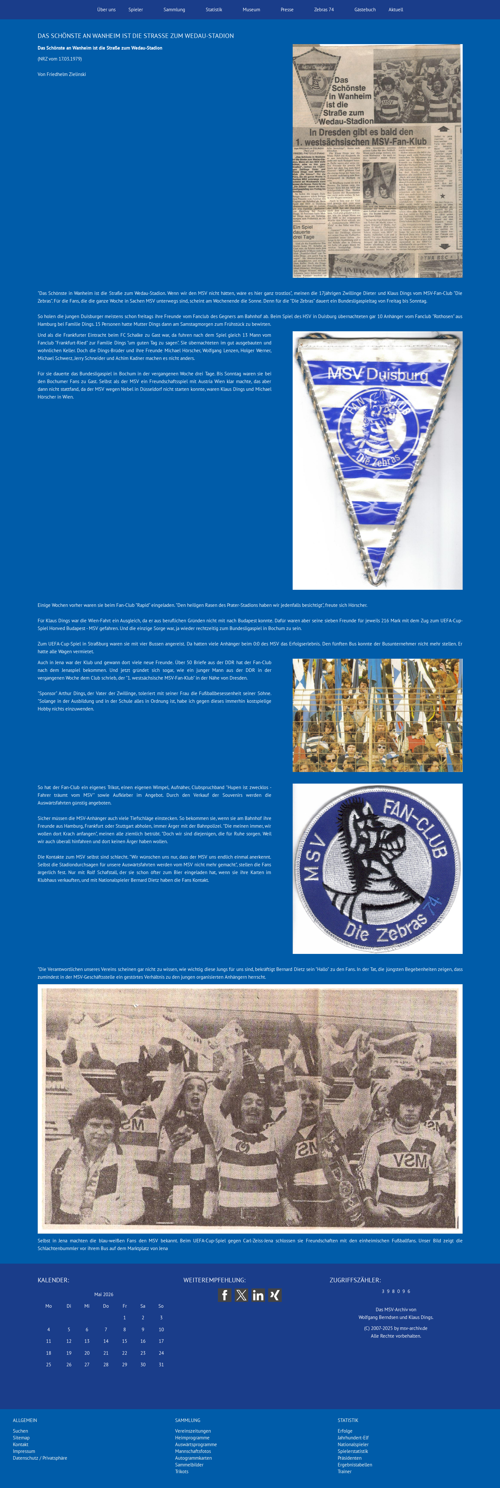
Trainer (345, 1471)
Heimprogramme (192, 1438)
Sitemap (21, 1438)
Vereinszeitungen (193, 1431)
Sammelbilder (189, 1465)
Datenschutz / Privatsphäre (40, 1458)
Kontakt (20, 1444)
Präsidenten (350, 1458)
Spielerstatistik (353, 1451)
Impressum (24, 1451)
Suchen (20, 1431)
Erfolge (345, 1431)
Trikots (181, 1471)
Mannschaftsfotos (193, 1451)
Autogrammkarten (193, 1458)
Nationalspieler (353, 1444)
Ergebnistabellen (355, 1465)
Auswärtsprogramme (196, 1444)
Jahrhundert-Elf (353, 1438)
